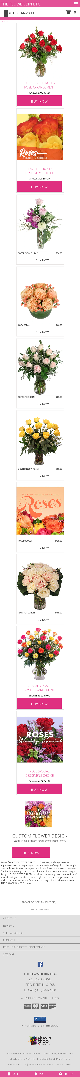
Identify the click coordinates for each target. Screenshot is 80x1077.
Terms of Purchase (41, 1064)
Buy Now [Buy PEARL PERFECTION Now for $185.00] (42, 620)
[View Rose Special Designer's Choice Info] (40, 739)
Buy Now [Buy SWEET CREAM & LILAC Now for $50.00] (42, 260)
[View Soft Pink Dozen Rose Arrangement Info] (40, 367)
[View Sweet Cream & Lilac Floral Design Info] (40, 223)
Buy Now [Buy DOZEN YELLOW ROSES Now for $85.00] (42, 476)
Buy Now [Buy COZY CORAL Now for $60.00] (42, 332)
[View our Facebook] (40, 965)
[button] (71, 13)
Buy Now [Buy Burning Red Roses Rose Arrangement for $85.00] (39, 101)
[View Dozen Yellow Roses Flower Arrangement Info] (40, 439)
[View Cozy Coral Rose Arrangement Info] (40, 295)
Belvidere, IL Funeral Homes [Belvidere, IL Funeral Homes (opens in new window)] (24, 1053)
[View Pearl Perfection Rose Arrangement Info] (40, 582)
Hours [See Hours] (66, 1074)
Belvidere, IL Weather (23, 1058)
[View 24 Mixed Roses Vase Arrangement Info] (40, 654)
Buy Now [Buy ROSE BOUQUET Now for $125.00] (42, 548)
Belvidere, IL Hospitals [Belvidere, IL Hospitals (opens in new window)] (58, 1053)
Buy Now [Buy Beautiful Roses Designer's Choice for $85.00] (39, 187)
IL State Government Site (54, 1058)
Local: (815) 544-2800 (40, 990)
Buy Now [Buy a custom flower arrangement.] (31, 853)
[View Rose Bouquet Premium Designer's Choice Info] (40, 510)
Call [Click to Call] (13, 1074)
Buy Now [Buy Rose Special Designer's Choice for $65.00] (39, 789)
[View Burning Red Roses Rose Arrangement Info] (40, 51)
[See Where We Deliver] (40, 909)
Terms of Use (63, 1064)
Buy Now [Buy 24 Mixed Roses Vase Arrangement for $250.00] (39, 704)
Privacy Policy (17, 1064)
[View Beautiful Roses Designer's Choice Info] (40, 137)
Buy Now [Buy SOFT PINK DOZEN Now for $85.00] (42, 404)
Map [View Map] (40, 1074)
